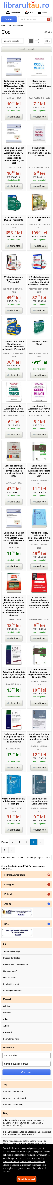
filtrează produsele (26, 49)
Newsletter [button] (9, 1047)
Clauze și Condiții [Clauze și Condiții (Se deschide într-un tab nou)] (11, 1165)
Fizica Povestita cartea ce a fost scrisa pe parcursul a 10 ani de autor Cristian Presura (27, 1133)
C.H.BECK (11, 98)
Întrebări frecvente (11, 984)
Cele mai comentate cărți (14, 1098)
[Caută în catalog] (48, 19)
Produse (9, 19)
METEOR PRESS (36, 619)
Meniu (42, 12)
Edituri (6, 1019)
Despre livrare (9, 977)
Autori (6, 1026)
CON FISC (11, 619)
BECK (11, 548)
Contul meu (13, 12)
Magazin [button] (7, 999)
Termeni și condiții (11, 951)
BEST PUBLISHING (36, 98)
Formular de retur (11, 1039)
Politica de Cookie (11, 958)
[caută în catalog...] (32, 19)
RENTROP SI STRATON (13, 224)
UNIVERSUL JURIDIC (38, 480)
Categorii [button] (9, 884)
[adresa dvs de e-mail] (26, 1064)
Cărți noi (7, 1006)
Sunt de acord (26, 1179)
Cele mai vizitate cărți (13, 1104)
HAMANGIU (11, 684)
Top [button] (5, 1084)
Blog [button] (5, 1113)
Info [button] (5, 944)
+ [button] (49, 874)
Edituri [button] (8, 894)
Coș (29, 12)
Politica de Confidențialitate (15, 964)
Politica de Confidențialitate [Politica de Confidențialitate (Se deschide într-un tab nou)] (32, 1161)
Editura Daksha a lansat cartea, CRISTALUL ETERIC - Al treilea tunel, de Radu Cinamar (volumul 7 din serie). (23, 1122)
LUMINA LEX (11, 483)
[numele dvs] (26, 1055)
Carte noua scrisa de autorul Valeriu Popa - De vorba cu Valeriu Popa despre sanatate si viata (24, 1142)
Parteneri (7, 1032)
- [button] (49, 903)
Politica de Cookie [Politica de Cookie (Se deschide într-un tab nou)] (11, 1161)
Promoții (7, 1012)
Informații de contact (12, 990)
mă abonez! (26, 1072)
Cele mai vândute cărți (13, 1091)
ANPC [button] (7, 904)
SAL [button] (6, 924)
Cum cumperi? (10, 971)
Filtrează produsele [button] (14, 875)
